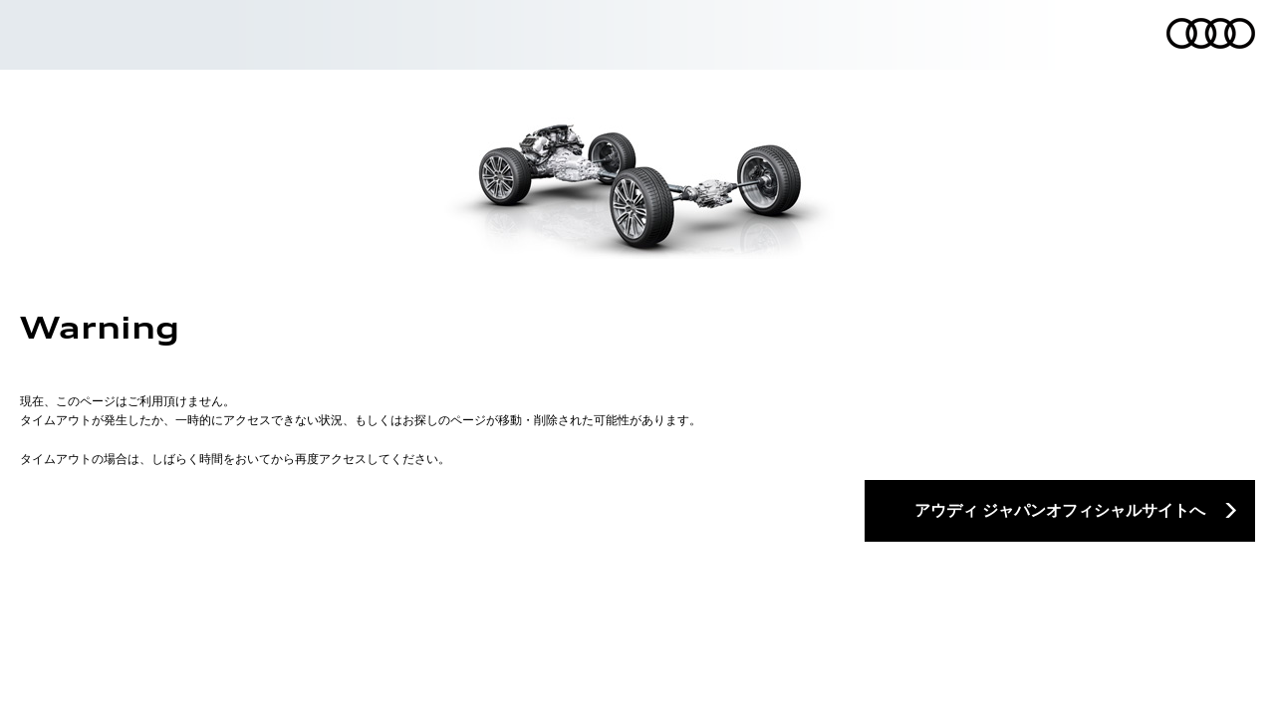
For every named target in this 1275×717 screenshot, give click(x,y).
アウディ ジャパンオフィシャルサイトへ (1059, 510)
